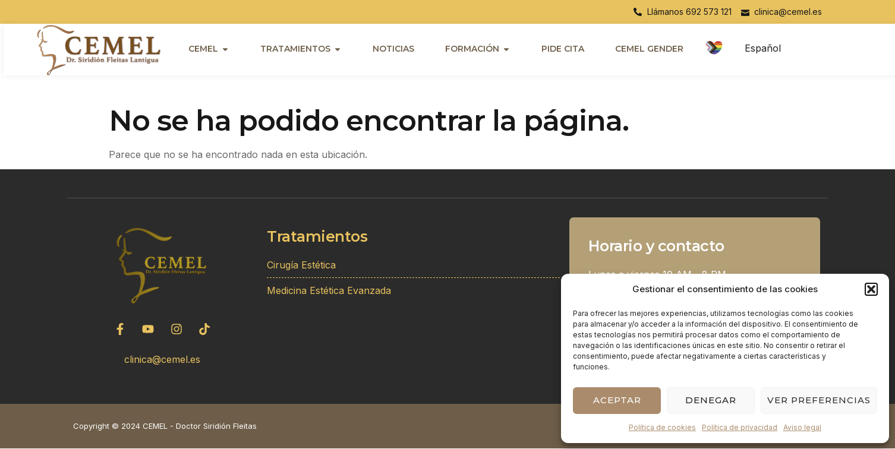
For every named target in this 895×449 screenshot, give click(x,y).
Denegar (710, 400)
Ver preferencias (819, 400)
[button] (871, 289)
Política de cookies (662, 427)
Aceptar (617, 400)
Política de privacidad (739, 427)
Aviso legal (802, 427)
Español (763, 48)
